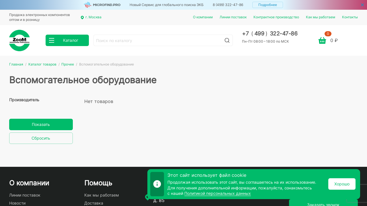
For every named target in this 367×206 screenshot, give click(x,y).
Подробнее (267, 5)
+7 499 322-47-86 (269, 33)
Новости (17, 203)
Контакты (350, 17)
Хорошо (342, 183)
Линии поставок (233, 17)
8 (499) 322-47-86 (228, 5)
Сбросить (41, 138)
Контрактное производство (276, 17)
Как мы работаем (320, 17)
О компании (203, 17)
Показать (41, 124)
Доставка (93, 203)
